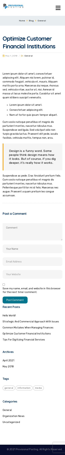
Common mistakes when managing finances (28, 327)
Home (22, 20)
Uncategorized (11, 422)
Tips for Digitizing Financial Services (24, 339)
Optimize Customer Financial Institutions (27, 333)
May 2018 (8, 366)
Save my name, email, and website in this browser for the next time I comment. (31, 290)
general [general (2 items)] (9, 388)
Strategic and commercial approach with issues (31, 321)
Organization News (13, 416)
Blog (31, 20)
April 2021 (8, 360)
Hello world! (9, 315)
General (42, 20)
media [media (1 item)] (38, 388)
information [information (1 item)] (24, 388)
